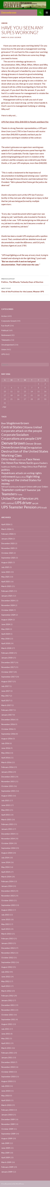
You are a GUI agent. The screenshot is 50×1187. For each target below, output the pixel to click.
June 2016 (5, 748)
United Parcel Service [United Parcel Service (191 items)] (17, 498)
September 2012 (8, 962)
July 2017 (5, 686)
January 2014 (6, 886)
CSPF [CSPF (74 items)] (38, 438)
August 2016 (6, 738)
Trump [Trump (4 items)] (19, 495)
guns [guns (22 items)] (36, 462)
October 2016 (7, 729)
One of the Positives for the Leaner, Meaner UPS (25, 290)
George (18, 37)
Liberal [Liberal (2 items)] (18, 467)
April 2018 (5, 643)
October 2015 (7, 786)
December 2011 (8, 1005)
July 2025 (5, 567)
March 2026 (6, 529)
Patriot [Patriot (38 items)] (42, 466)
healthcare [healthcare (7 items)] (5, 467)
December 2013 (8, 891)
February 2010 (7, 1110)
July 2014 (5, 857)
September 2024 (8, 615)
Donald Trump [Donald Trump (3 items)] (21, 460)
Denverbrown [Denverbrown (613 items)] (13, 443)
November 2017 (8, 667)
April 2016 (5, 757)
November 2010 (8, 1067)
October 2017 (7, 672)
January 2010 (6, 1114)
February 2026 (7, 534)
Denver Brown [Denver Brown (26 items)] (33, 443)
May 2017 (5, 696)
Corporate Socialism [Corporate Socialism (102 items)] (15, 434)
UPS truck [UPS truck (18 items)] (42, 507)
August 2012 (6, 967)
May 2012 (5, 981)
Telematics (6, 340)
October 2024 (7, 610)
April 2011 (5, 1043)
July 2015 (5, 800)
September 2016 (8, 734)
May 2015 (5, 810)
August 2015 (6, 796)
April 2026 (5, 524)
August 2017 (6, 681)
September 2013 (8, 905)
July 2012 (5, 972)
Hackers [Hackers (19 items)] (43, 463)
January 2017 (6, 715)
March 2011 (6, 1048)
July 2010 (5, 1086)
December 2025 (8, 543)
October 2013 (7, 900)
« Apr (4, 407)
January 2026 (6, 539)
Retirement (6, 335)
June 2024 (5, 624)
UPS (3, 354)
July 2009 (5, 1143)
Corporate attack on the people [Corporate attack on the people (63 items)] (21, 431)
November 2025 (8, 548)
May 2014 (5, 867)
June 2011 (5, 1034)
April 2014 (5, 872)
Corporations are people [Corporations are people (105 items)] (17, 438)
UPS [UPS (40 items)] (35, 498)
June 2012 (5, 976)
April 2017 (5, 700)
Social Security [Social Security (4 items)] (13, 487)
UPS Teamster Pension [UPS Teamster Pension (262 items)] (18, 507)
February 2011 (7, 1053)
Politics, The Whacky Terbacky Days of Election (25, 280)
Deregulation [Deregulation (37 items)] (34, 447)
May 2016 (5, 753)
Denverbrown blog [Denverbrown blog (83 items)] (13, 447)
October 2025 (7, 553)
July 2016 (5, 743)
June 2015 (5, 805)
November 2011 (8, 1010)
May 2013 (5, 924)
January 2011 (6, 1057)
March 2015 (6, 819)
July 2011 (5, 1029)
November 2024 (8, 605)
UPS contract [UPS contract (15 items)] (8, 503)
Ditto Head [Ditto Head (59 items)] (8, 459)
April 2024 (5, 634)
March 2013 (6, 934)
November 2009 (8, 1124)
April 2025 (5, 581)
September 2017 (8, 677)
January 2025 (6, 596)
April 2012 (5, 986)
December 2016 (8, 719)
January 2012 (6, 1000)
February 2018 (7, 653)
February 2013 (7, 938)
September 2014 (8, 848)
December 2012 (8, 948)
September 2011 (8, 1019)
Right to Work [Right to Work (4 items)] (21, 477)
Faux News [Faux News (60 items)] (33, 459)
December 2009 (8, 1119)
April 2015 (5, 815)
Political (4, 330)
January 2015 (6, 829)
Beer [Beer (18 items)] (3, 423)
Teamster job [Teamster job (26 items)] (33, 490)
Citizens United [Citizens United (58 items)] (32, 427)
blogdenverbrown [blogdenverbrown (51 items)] (18, 423)
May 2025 (5, 577)
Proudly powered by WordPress (12, 1184)
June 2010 (5, 1091)
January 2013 (6, 943)
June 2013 (5, 919)
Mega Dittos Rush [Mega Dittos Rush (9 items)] (30, 466)
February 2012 (7, 995)
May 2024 (5, 629)
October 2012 (7, 957)
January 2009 (6, 1172)
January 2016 (6, 772)
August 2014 (6, 853)
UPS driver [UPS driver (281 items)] (23, 503)
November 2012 (8, 953)
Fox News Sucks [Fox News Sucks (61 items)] (23, 463)
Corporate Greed (8, 321)
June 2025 (5, 572)
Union (4, 23)
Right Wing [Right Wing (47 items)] (33, 476)
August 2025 (6, 562)
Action (4, 316)
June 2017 (5, 691)
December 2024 (8, 600)
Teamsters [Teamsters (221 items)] (9, 494)
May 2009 (5, 1153)
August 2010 (6, 1081)
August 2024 (6, 619)
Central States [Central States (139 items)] (11, 427)
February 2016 (7, 767)
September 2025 (8, 558)
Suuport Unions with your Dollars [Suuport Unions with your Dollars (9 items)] (33, 486)
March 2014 (6, 876)
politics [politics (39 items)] (5, 469)
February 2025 (7, 591)
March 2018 (6, 648)
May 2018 (5, 638)
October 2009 (7, 1129)
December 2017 (8, 662)
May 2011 (5, 1038)
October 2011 (7, 1015)
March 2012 (6, 991)
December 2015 (8, 777)
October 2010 (7, 1072)
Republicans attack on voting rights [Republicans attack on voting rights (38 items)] (21, 473)
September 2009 (8, 1134)
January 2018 (6, 658)
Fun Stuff (5, 325)
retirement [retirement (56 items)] (8, 476)
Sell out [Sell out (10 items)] (4, 486)
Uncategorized (7, 345)
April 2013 (5, 929)
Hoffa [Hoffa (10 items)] (13, 466)
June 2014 (5, 862)
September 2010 (8, 1076)
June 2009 (5, 1148)
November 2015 (8, 781)
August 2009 (6, 1138)
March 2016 (6, 762)
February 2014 (7, 881)
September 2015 (8, 791)
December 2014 (8, 834)
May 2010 (5, 1095)
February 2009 (7, 1167)
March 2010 (6, 1105)
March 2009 (6, 1162)
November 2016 (8, 724)
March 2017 (6, 705)
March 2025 (6, 586)
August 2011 (6, 1024)
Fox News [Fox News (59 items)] (7, 463)
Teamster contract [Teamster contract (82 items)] (13, 490)
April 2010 (5, 1100)
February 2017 (7, 710)
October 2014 (7, 843)
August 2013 (6, 910)
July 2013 (5, 915)
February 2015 (7, 824)
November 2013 (8, 896)
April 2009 (5, 1157)
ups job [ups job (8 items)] (35, 503)
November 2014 (8, 838)
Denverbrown (8, 12)
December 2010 (8, 1062)
